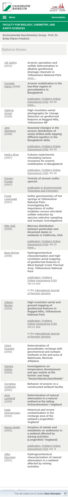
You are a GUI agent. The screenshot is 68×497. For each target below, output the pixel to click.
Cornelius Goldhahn (10, 385)
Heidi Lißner (11, 154)
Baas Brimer (11, 252)
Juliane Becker (8, 304)
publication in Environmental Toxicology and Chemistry (44, 189)
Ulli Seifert (10, 62)
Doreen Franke (8, 180)
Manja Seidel (12, 427)
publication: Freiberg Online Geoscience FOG (43, 100)
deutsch (53, 10)
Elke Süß (9, 225)
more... (31, 78)
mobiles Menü (15, 18)
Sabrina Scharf (9, 112)
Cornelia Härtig (9, 85)
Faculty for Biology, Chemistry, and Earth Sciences (29, 26)
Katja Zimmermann (12, 411)
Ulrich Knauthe (9, 347)
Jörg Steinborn (10, 129)
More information (53, 493)
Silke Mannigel (9, 456)
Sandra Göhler (8, 368)
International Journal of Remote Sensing (43, 292)
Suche (43, 17)
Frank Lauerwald (10, 197)
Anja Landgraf (9, 397)
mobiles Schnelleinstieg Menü (58, 18)
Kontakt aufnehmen (6, 480)
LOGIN (62, 10)
